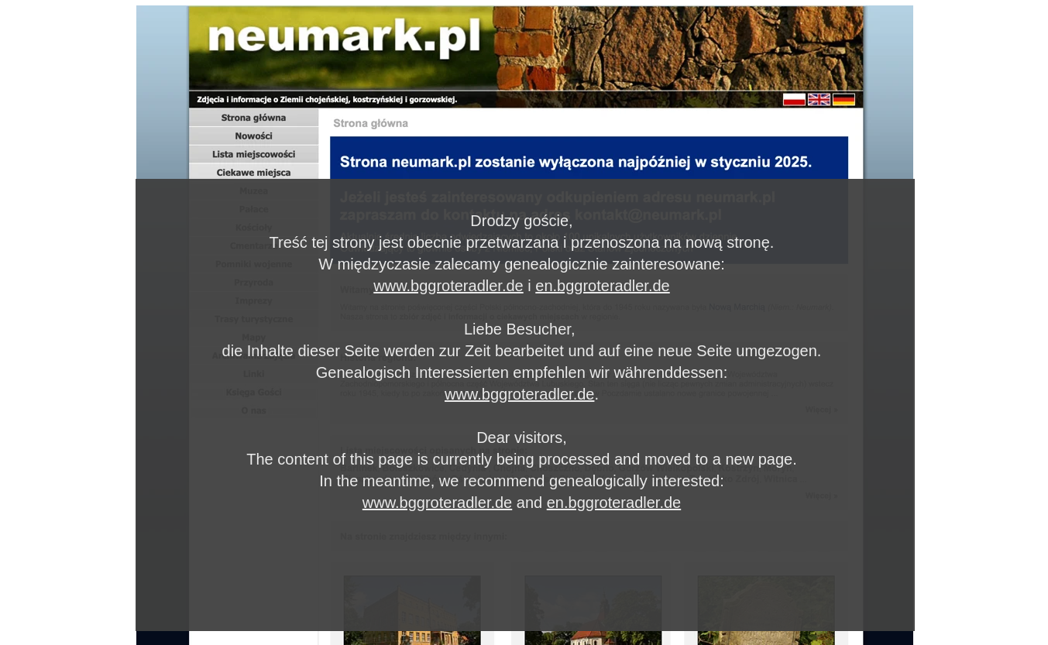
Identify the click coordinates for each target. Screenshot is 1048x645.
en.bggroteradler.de (602, 285)
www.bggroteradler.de (448, 285)
